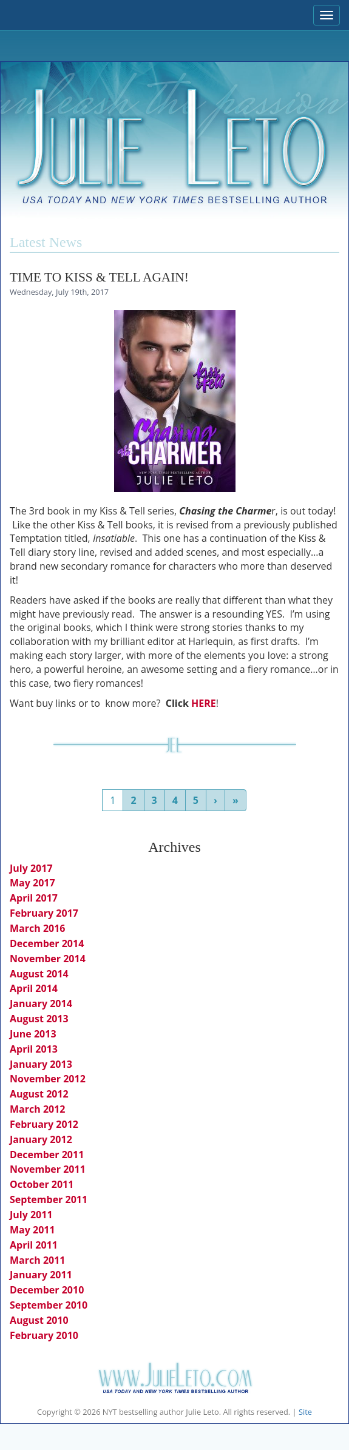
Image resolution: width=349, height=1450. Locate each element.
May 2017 (32, 882)
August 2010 (39, 1320)
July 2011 (31, 1214)
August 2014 (39, 973)
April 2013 (34, 1049)
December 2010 (47, 1290)
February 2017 (44, 913)
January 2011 (41, 1274)
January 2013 (41, 1064)
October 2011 (41, 1184)
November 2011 (48, 1169)
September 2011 (48, 1199)
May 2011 (32, 1229)
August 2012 (39, 1094)
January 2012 (41, 1139)
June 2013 (33, 1033)
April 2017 (34, 898)
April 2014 (34, 988)
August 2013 (39, 1018)
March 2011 (38, 1260)
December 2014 (47, 943)
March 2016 (38, 928)
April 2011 (34, 1245)
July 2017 (31, 868)
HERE (203, 703)
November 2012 (48, 1078)
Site (305, 1411)
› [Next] (215, 800)
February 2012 (44, 1124)
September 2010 (48, 1305)
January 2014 (41, 1003)
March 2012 (38, 1109)
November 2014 (48, 958)
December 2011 (47, 1154)
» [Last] (235, 800)
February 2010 (44, 1335)
